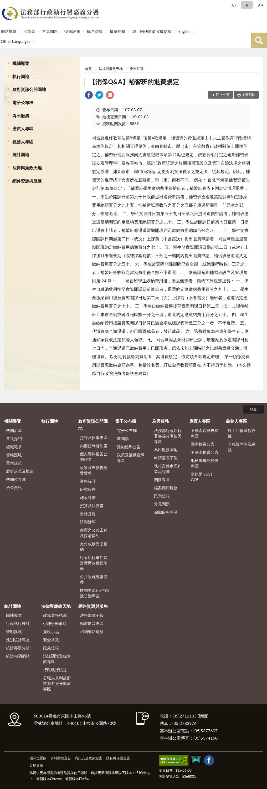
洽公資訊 (14, 487)
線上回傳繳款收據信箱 (152, 31)
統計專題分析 (18, 647)
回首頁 (29, 31)
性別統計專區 (18, 639)
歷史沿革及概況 (20, 471)
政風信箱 (51, 647)
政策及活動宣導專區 (131, 457)
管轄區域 (14, 454)
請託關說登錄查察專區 (57, 659)
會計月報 (88, 513)
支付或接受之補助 (93, 546)
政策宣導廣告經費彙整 (93, 470)
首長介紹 (14, 438)
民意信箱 (95, 31)
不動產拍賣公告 (204, 452)
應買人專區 (22, 128)
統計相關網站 (18, 656)
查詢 (259, 40)
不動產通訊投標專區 (204, 433)
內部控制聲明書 (93, 445)
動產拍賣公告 (202, 444)
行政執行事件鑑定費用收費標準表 (93, 563)
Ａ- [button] (233, 5)
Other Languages (15, 41)
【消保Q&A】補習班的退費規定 (134, 81)
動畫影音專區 (92, 623)
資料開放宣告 (60, 758)
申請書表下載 (166, 457)
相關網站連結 (92, 631)
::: (5, 4)
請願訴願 (88, 522)
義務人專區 (22, 141)
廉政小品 (51, 631)
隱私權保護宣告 (118, 758)
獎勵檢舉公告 (129, 446)
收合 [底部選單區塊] (253, 409)
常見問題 (50, 31)
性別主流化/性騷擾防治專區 (94, 593)
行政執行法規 (55, 669)
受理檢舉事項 (55, 623)
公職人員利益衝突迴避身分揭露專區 (57, 683)
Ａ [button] (247, 5)
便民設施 (72, 31)
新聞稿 (123, 438)
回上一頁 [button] (223, 95)
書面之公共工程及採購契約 (93, 533)
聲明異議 (14, 631)
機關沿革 (14, 430)
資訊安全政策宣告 (88, 758)
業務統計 (88, 481)
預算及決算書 (92, 505)
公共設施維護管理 (93, 579)
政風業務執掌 (55, 615)
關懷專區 (162, 479)
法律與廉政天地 (27, 167)
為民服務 (20, 115)
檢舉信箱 (117, 31)
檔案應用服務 (166, 487)
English (184, 31)
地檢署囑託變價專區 (204, 463)
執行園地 (20, 76)
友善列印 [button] (248, 95)
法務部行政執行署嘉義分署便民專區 (168, 436)
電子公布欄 (22, 102)
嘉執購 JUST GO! (202, 477)
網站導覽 (9, 31)
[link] (89, 95)
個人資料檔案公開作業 (93, 456)
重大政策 (14, 463)
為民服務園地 (166, 449)
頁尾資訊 (36, 765)
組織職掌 (14, 446)
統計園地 (20, 154)
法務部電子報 (92, 615)
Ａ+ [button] (260, 5)
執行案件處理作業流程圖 (168, 469)
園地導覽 (14, 615)
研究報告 (88, 489)
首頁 (88, 69)
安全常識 (136, 69)
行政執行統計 (18, 623)
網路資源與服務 (27, 180)
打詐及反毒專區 (93, 437)
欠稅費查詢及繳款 (241, 447)
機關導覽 (20, 63)
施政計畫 (88, 497)
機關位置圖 (16, 479)
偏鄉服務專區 (166, 512)
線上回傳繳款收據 (241, 433)
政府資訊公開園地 (29, 89)
